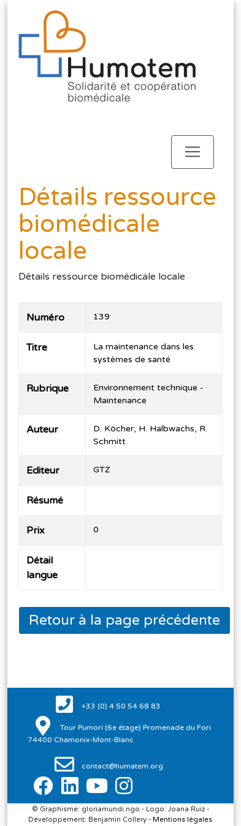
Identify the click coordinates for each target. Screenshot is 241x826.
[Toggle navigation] (192, 152)
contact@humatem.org (121, 766)
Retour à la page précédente (124, 620)
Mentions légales (182, 820)
